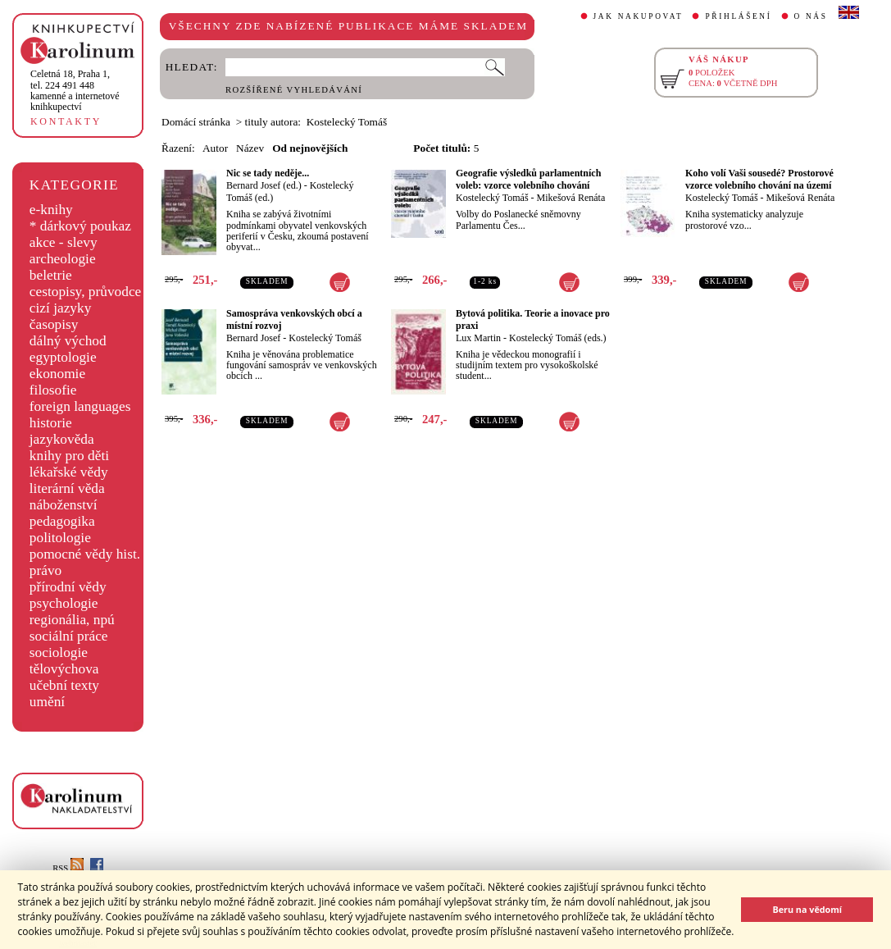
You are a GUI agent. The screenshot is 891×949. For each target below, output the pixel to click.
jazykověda (62, 439)
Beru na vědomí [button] (807, 909)
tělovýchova (64, 669)
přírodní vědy (68, 587)
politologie (60, 537)
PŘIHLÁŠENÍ (738, 16)
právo (45, 570)
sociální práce (69, 636)
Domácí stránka (195, 122)
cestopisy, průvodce (86, 291)
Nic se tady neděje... (267, 173)
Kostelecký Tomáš (492, 197)
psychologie (64, 603)
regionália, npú (72, 619)
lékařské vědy (69, 472)
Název (250, 148)
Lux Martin (478, 338)
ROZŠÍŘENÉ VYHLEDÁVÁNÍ (293, 89)
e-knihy (51, 209)
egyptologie (63, 357)
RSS (68, 868)
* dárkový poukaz (80, 226)
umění (47, 701)
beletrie (51, 275)
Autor (215, 148)
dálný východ (68, 341)
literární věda (67, 488)
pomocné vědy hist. (85, 554)
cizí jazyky (61, 308)
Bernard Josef (253, 338)
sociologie (59, 652)
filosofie (53, 390)
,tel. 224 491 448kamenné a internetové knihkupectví (75, 90)
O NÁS (811, 16)
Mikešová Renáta (571, 197)
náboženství (64, 505)
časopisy (54, 324)
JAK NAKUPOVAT (638, 16)
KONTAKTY (66, 121)
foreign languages (80, 406)
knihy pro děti (69, 455)
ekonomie (57, 373)
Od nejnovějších (310, 148)
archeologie (63, 259)
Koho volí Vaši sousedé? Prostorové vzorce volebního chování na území (759, 179)
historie (51, 423)
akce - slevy (64, 242)
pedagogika (62, 521)
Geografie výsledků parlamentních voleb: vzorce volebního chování (528, 179)
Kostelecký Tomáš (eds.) (558, 338)
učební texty (64, 685)
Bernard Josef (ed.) (264, 185)
